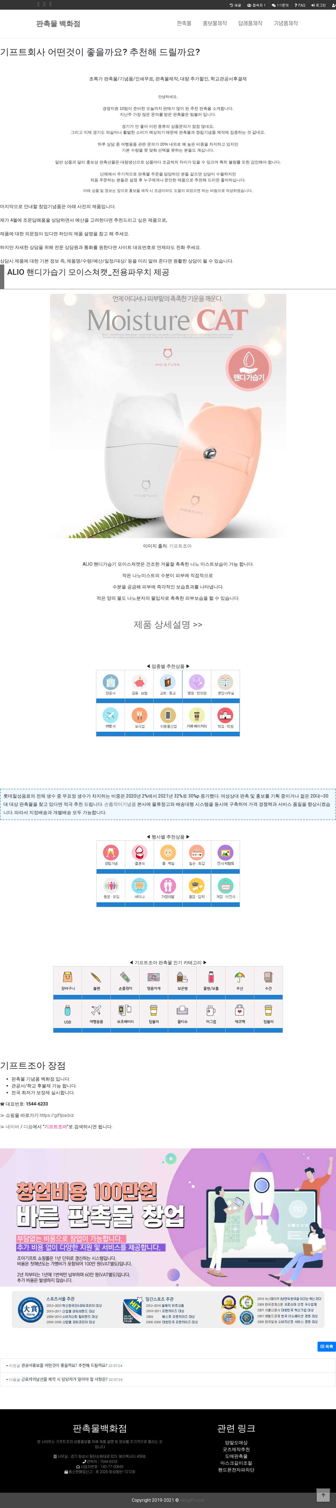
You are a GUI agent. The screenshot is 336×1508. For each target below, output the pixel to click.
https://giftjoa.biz (57, 1115)
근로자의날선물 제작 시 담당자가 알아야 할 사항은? (64, 1379)
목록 (326, 1346)
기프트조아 (180, 546)
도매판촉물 (236, 1456)
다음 (28, 1126)
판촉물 (184, 24)
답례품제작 (250, 24)
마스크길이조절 (236, 1463)
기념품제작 (286, 24)
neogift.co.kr (192, 1500)
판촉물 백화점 (58, 24)
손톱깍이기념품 (120, 804)
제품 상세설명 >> (168, 624)
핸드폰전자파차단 (236, 1470)
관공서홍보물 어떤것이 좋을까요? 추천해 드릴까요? (64, 1365)
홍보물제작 (215, 24)
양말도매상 (236, 1442)
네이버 (12, 1126)
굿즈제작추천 (236, 1449)
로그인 (318, 5)
